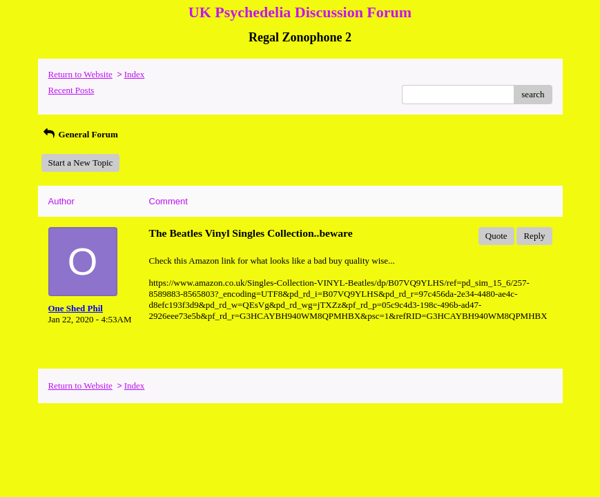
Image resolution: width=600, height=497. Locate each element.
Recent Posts (71, 90)
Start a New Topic (80, 162)
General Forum (79, 134)
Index (134, 74)
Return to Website (80, 74)
